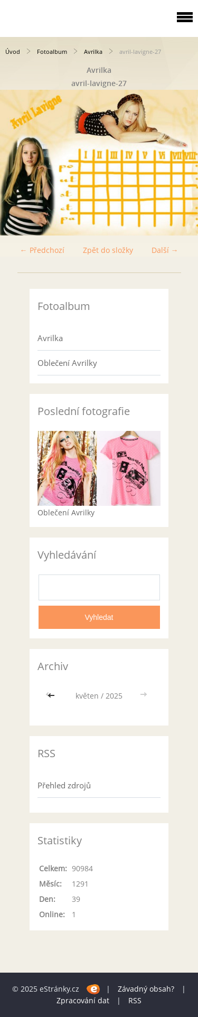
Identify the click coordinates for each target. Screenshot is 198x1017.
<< (52, 696)
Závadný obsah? (146, 989)
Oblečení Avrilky (67, 362)
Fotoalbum (52, 51)
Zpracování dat (82, 1000)
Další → (165, 250)
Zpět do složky (108, 250)
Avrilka (93, 51)
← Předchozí (42, 250)
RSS (135, 1000)
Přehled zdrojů (64, 785)
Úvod (12, 51)
